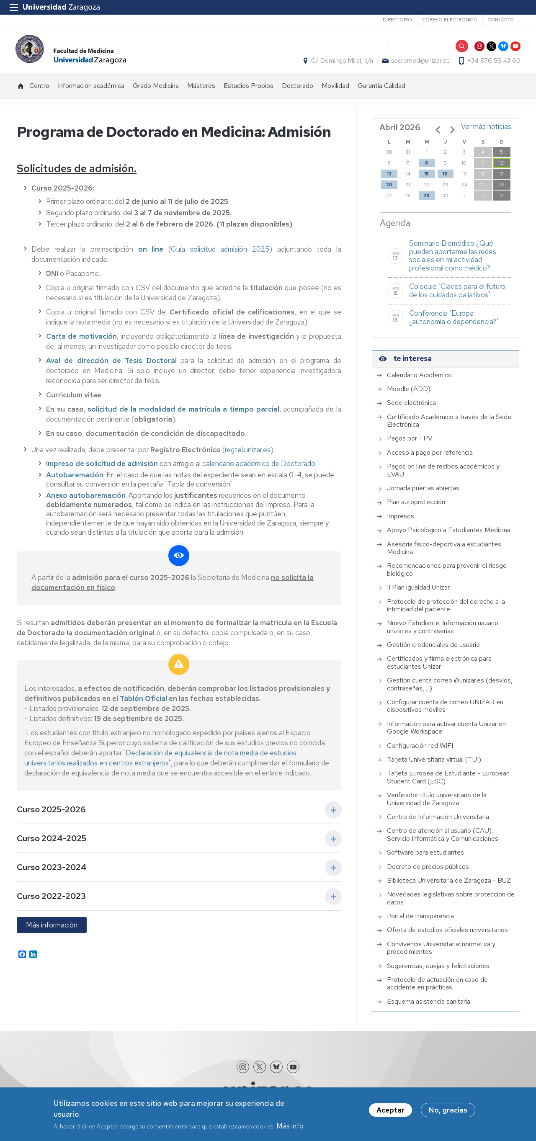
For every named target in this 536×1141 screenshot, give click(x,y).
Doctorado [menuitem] (297, 90)
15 (426, 178)
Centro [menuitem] (39, 90)
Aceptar (390, 1110)
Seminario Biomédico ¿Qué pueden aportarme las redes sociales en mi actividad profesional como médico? (452, 260)
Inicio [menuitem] (21, 90)
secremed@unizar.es (419, 63)
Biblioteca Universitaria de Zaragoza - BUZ (449, 885)
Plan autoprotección (416, 506)
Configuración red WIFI (420, 750)
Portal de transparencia (420, 921)
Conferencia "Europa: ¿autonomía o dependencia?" (454, 322)
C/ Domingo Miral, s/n (341, 63)
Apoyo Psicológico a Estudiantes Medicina (448, 534)
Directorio (397, 20)
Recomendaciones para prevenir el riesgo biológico (447, 574)
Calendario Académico (419, 380)
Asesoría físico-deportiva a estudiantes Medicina (444, 553)
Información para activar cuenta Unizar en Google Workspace (446, 732)
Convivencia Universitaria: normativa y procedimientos (441, 953)
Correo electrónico (450, 20)
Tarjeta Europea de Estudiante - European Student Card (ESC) (448, 782)
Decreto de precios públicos (428, 871)
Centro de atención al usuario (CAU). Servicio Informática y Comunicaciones (442, 839)
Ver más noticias (486, 131)
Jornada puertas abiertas (423, 493)
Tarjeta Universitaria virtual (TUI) (434, 764)
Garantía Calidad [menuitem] (381, 90)
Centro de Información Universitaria (438, 821)
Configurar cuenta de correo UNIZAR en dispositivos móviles (445, 711)
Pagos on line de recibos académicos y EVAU (443, 475)
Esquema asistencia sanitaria (428, 1006)
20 (389, 189)
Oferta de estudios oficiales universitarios (447, 935)
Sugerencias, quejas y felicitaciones (438, 970)
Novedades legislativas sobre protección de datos (451, 903)
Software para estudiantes (425, 857)
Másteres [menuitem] (201, 90)
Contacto (501, 20)
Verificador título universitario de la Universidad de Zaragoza (437, 803)
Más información (51, 929)
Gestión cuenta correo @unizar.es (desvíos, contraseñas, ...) (450, 689)
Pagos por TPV (410, 443)
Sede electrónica (411, 407)
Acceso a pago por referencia (430, 457)
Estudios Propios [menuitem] (248, 90)
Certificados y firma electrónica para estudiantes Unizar (439, 667)
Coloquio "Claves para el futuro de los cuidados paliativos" (457, 295)
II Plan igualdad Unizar (418, 592)
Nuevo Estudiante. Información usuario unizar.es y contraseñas (442, 631)
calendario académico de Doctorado (258, 468)
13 (389, 178)
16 (445, 178)
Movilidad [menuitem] (335, 90)
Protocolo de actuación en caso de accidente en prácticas (437, 988)
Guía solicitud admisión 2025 (220, 253)
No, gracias (448, 1110)
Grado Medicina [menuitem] (156, 90)
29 (426, 200)
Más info (290, 1126)
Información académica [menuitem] (91, 90)
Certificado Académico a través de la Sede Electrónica (449, 425)
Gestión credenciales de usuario (433, 649)
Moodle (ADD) (408, 393)
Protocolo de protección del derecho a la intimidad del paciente (446, 610)
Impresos (400, 521)
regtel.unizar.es (248, 454)
